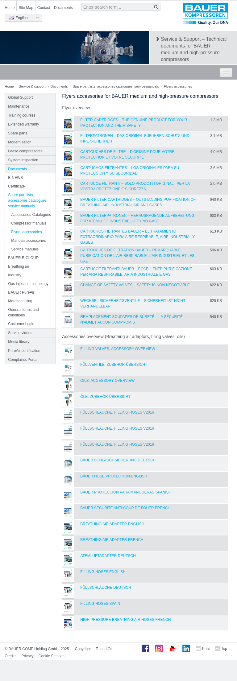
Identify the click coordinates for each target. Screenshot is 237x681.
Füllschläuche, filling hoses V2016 (117, 412)
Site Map (26, 8)
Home (10, 8)
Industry (14, 275)
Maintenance (18, 106)
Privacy (27, 656)
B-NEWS (15, 177)
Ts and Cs (104, 649)
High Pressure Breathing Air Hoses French (125, 619)
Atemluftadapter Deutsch (108, 556)
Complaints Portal (22, 359)
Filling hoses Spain (100, 603)
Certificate (16, 186)
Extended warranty (23, 124)
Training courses (21, 115)
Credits (10, 656)
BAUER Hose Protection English (113, 476)
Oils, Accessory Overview (107, 380)
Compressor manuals (28, 223)
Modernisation (19, 142)
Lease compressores (25, 151)
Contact (43, 8)
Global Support (20, 97)
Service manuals (25, 249)
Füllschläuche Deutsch (105, 587)
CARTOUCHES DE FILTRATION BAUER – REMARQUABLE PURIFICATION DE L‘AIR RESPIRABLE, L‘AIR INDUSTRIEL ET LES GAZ (137, 255)
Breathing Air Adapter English (112, 524)
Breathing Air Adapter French (111, 540)
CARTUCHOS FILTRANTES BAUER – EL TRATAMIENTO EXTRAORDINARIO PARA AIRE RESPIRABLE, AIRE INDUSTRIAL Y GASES (137, 237)
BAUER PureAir (21, 292)
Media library (18, 342)
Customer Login (21, 324)
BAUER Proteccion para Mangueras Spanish (125, 492)
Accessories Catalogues (31, 215)
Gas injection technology (28, 284)
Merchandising (20, 301)
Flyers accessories (26, 232)
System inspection (23, 160)
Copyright (83, 649)
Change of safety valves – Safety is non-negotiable (135, 285)
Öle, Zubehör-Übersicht (105, 396)
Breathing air (18, 266)
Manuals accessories (28, 240)
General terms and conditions (23, 312)
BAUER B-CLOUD (23, 258)
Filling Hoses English (103, 572)
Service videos (20, 333)
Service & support (32, 86)
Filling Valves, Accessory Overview (117, 349)
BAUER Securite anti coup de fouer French (125, 508)
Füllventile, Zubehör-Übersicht (113, 364)
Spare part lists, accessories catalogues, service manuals (116, 86)
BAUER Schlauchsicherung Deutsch (118, 460)
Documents (63, 8)
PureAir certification (24, 351)
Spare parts (17, 133)
